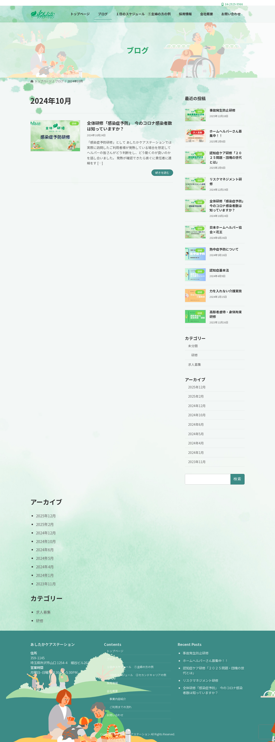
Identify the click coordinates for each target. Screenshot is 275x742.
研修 (194, 355)
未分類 (193, 345)
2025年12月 (197, 387)
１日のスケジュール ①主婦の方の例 (130, 667)
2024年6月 (196, 424)
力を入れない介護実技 (226, 291)
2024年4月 (196, 443)
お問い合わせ (115, 715)
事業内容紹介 (117, 699)
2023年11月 (197, 462)
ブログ (111, 659)
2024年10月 (197, 415)
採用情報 (112, 683)
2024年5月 (196, 434)
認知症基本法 (219, 270)
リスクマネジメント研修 (200, 680)
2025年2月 (196, 396)
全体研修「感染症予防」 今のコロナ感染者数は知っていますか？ (129, 126)
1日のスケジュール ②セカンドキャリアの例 (137, 675)
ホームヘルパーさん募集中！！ (205, 660)
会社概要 (112, 691)
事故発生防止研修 (222, 110)
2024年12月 (197, 405)
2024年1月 (196, 452)
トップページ (115, 651)
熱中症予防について (224, 249)
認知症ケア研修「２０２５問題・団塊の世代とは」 (226, 157)
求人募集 (194, 364)
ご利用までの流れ (120, 707)
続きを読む (162, 172)
